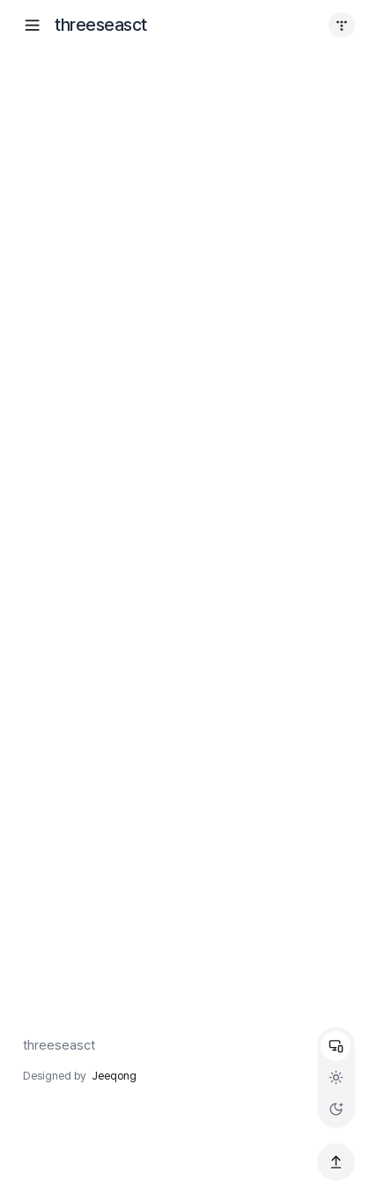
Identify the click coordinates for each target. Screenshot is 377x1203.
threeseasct (59, 1045)
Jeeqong (114, 1075)
